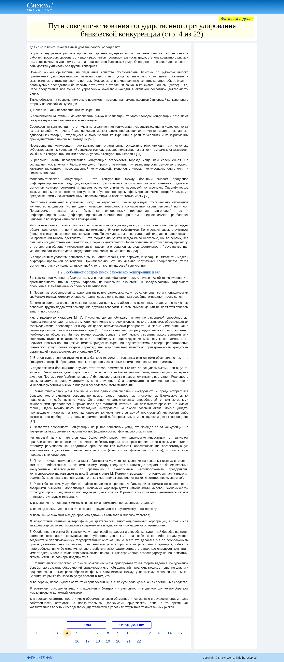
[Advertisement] (225, 104)
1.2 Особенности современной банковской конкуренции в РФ (109, 272)
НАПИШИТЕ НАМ (40, 657)
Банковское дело (236, 19)
